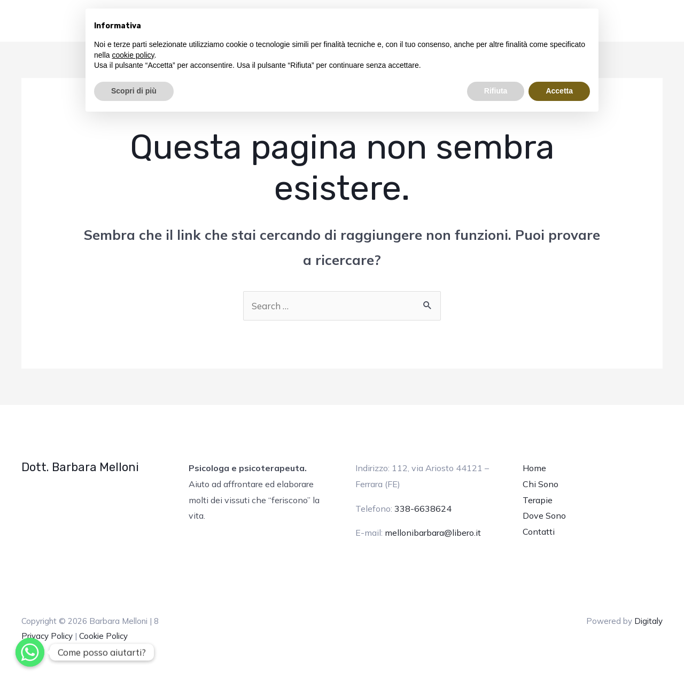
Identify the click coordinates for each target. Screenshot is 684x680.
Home (534, 468)
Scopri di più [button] (134, 91)
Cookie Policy (103, 636)
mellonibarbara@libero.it (433, 532)
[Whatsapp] (29, 652)
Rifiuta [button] (496, 91)
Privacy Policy (47, 636)
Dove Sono (544, 515)
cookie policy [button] (133, 55)
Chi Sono (540, 484)
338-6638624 (423, 508)
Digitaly (648, 621)
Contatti (539, 531)
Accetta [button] (559, 91)
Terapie (538, 500)
